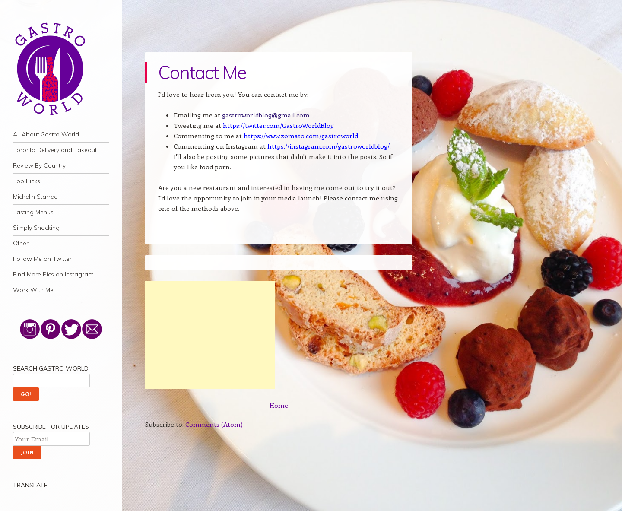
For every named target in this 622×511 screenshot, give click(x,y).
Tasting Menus (33, 212)
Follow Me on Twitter (42, 259)
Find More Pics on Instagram (53, 274)
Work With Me (33, 290)
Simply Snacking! (37, 228)
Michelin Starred (35, 196)
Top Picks (26, 181)
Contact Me (202, 72)
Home (279, 405)
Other (21, 243)
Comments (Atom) (214, 424)
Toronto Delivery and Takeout (55, 150)
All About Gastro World (46, 134)
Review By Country (39, 165)
